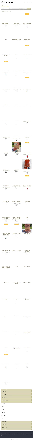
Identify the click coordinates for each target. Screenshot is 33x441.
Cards (2, 406)
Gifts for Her (3, 412)
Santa (6, 39)
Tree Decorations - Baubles (27, 136)
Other (2, 418)
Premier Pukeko (27, 201)
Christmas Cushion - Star (16, 233)
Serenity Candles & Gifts (16, 153)
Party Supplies (4, 424)
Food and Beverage (5, 400)
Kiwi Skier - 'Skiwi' (6, 169)
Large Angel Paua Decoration (16, 39)
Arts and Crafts (4, 391)
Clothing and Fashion (5, 397)
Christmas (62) (3, 11)
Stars (6, 314)
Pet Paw (16, 54)
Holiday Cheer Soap (16, 152)
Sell (27, 2)
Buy (24, 2)
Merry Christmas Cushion (27, 23)
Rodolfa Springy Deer (6, 282)
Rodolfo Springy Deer (27, 39)
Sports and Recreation (5, 427)
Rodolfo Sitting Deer (27, 266)
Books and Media (4, 394)
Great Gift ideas (4, 415)
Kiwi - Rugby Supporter (5, 23)
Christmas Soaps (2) (8, 11)
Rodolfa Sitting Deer (6, 201)
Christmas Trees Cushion (27, 185)
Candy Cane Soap (27, 233)
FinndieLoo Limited (27, 137)
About (31, 2)
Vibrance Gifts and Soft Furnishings (27, 121)
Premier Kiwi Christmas (16, 185)
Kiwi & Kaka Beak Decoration (5, 136)
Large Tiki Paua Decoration (16, 250)
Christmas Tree (6, 152)
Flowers (3, 409)
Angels (27, 217)
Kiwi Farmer (27, 314)
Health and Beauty (4, 421)
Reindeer (16, 266)
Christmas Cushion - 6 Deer (27, 54)
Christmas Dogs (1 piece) (27, 282)
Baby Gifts (3, 403)
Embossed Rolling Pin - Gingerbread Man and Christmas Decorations (27, 332)
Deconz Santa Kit (16, 23)
